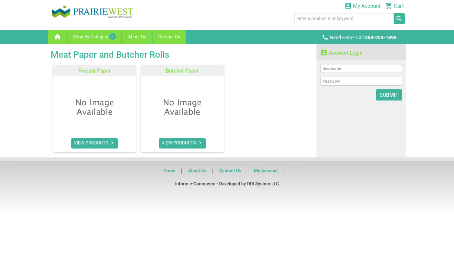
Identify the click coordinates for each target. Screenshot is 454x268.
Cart (394, 5)
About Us (137, 36)
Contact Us (169, 36)
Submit (388, 95)
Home (169, 170)
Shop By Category (94, 36)
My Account (362, 5)
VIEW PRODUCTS (94, 143)
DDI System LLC (263, 183)
